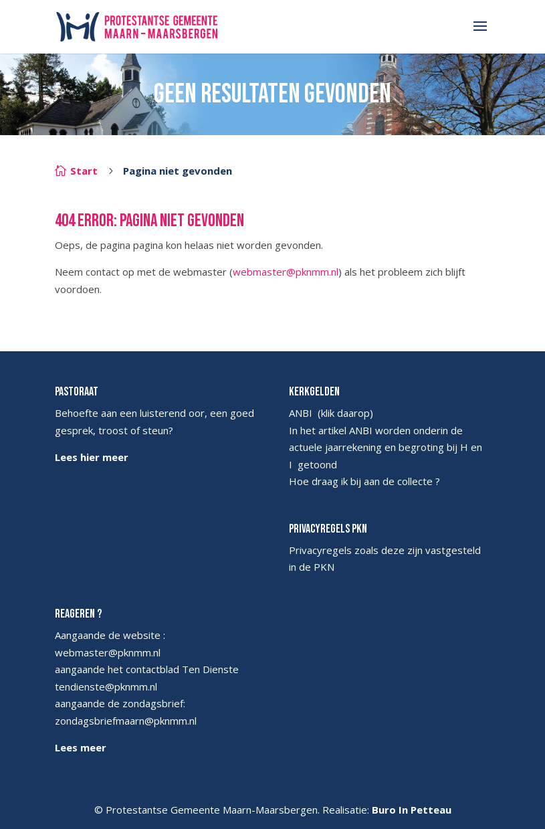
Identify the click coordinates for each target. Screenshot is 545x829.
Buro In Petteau (411, 809)
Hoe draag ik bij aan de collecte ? (364, 481)
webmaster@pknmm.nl (285, 271)
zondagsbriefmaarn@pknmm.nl (126, 720)
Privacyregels (320, 550)
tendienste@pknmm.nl (106, 686)
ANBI (300, 413)
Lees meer (80, 747)
